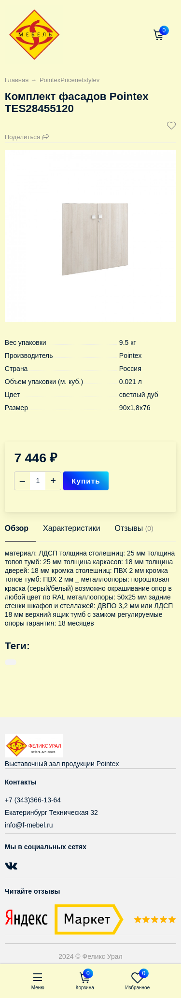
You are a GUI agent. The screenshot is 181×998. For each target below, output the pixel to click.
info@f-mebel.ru (29, 825)
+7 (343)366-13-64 (33, 800)
